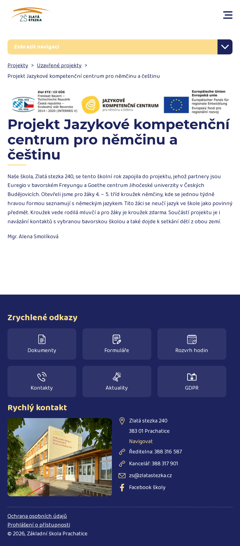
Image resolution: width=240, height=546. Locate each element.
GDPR (191, 382)
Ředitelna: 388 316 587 (155, 452)
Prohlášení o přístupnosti (39, 525)
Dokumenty (42, 345)
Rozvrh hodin (191, 345)
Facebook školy (147, 487)
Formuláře (116, 345)
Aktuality (117, 382)
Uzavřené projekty (59, 65)
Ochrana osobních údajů (37, 516)
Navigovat (141, 441)
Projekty (18, 65)
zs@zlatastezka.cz (150, 475)
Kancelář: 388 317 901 (153, 464)
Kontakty (42, 382)
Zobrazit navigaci (36, 47)
